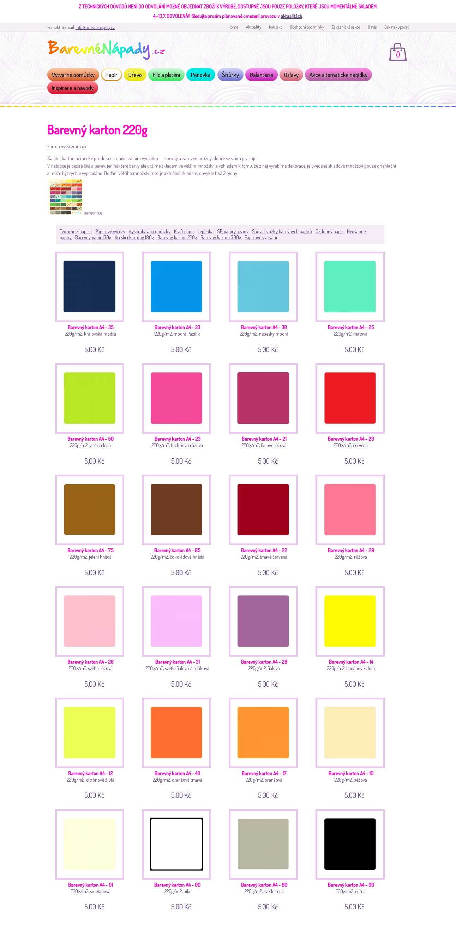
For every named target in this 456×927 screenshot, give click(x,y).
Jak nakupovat (396, 27)
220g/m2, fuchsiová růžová (179, 412)
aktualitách (291, 16)
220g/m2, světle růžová (92, 635)
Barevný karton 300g (220, 237)
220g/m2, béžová (353, 747)
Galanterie (261, 74)
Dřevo (135, 74)
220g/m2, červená (353, 412)
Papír (112, 74)
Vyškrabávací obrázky (149, 231)
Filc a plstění (166, 74)
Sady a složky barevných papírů (282, 231)
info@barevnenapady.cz (95, 27)
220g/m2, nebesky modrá (266, 301)
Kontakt (275, 27)
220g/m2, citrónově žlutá (92, 747)
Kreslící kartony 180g (134, 237)
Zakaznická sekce (346, 27)
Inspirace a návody (73, 87)
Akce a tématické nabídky (338, 74)
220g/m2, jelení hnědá (92, 524)
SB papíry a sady (232, 231)
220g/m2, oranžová (266, 747)
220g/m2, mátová (353, 301)
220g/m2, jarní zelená (92, 412)
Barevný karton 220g (177, 237)
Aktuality (253, 27)
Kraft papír (184, 231)
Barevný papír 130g (93, 237)
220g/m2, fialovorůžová (266, 412)
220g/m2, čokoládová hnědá (179, 524)
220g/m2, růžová (353, 524)
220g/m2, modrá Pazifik (179, 301)
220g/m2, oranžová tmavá (179, 747)
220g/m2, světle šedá (266, 858)
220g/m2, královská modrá (92, 301)
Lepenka (206, 231)
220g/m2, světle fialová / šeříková (179, 635)
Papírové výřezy (110, 231)
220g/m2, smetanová (92, 858)
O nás (372, 27)
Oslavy (291, 74)
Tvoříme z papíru (76, 231)
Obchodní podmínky (307, 27)
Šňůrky (230, 74)
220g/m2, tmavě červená (266, 524)
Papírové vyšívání (261, 237)
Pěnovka (201, 74)
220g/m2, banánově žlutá (353, 635)
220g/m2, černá (353, 858)
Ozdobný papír (329, 231)
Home (233, 27)
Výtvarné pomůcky (73, 74)
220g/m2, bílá (179, 858)
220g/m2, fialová (266, 635)
